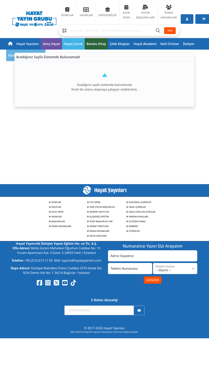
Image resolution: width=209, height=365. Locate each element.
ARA (169, 30)
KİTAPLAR (55, 202)
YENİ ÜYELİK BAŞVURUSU (101, 206)
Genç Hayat (51, 44)
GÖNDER (152, 280)
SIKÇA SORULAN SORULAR (140, 211)
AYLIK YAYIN (56, 211)
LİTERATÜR (133, 230)
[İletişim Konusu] (175, 268)
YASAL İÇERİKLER (136, 206)
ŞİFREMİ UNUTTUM (98, 211)
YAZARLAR (55, 216)
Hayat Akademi (145, 44)
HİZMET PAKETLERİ (98, 226)
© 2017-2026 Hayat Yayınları (104, 328)
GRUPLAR (55, 206)
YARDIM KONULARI (137, 216)
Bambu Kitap (96, 44)
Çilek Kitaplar (120, 44)
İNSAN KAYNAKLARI (60, 226)
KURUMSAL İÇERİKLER (138, 202)
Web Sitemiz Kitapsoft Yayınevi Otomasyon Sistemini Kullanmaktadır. (104, 331)
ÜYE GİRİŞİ (93, 202)
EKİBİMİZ (132, 226)
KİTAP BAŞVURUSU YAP (100, 221)
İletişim (188, 44)
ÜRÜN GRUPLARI (96, 235)
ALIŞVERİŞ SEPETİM (98, 216)
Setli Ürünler (169, 44)
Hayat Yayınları (27, 44)
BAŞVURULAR (57, 221)
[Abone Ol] (139, 310)
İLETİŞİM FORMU (136, 221)
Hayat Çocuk (73, 44)
